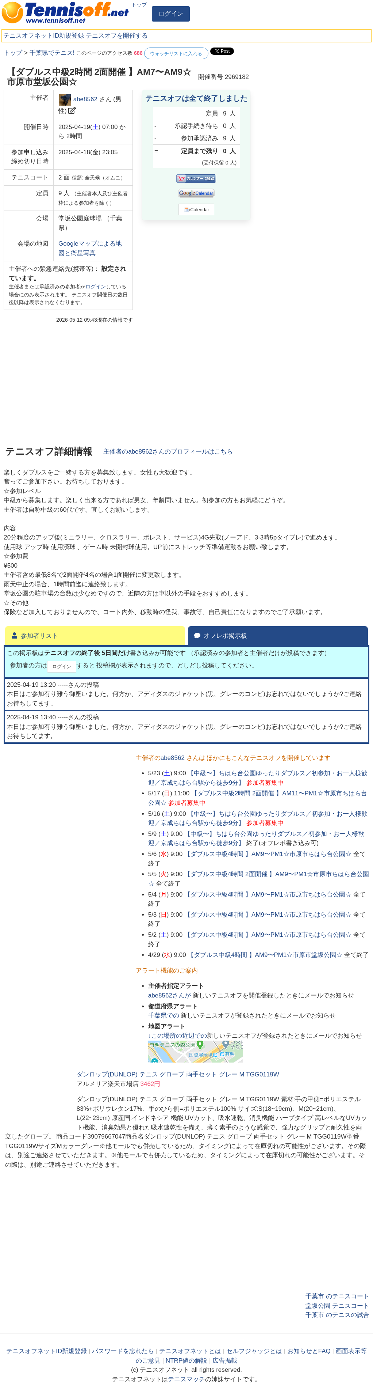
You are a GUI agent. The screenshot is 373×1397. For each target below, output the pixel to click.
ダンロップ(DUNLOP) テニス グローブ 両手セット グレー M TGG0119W (178, 1074)
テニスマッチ (186, 1379)
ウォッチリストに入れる (176, 53)
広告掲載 (224, 1360)
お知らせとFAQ (309, 1351)
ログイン (170, 13)
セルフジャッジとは (254, 1351)
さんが (170, 995)
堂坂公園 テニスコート (337, 1305)
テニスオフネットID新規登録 (43, 35)
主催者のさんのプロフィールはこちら (168, 451)
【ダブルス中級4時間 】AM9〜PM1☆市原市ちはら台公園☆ (267, 854)
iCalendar (196, 209)
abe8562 (85, 99)
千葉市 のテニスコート (337, 1296)
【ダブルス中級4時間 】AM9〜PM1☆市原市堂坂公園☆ (265, 954)
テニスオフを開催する (117, 35)
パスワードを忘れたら (123, 1351)
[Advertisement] (314, 93)
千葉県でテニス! (52, 52)
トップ (139, 5)
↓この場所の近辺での (177, 1035)
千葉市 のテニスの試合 (337, 1314)
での (164, 1015)
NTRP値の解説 (186, 1360)
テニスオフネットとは (190, 1351)
